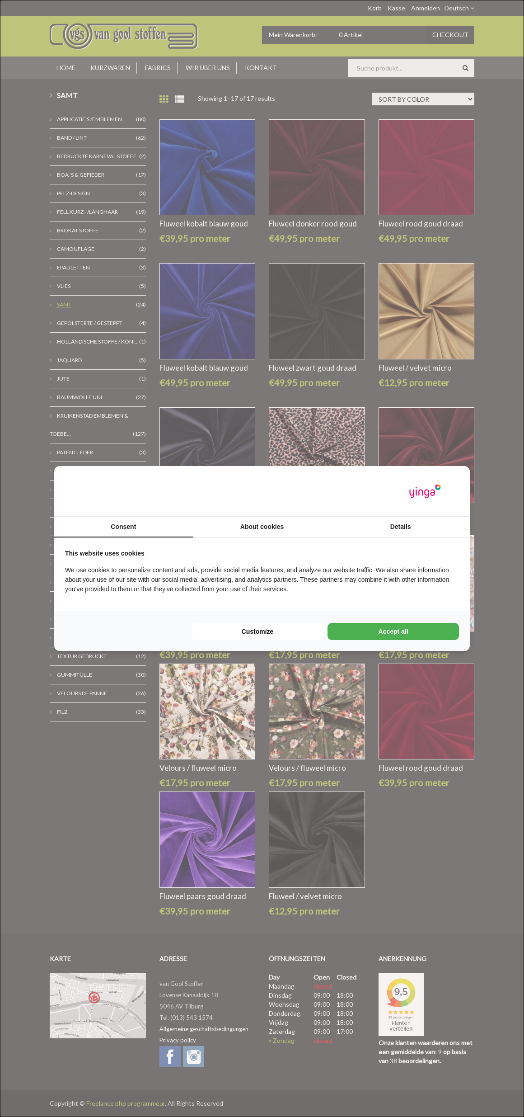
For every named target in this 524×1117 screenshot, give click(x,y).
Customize (258, 631)
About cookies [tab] (262, 526)
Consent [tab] (123, 526)
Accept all (393, 631)
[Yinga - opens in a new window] (425, 491)
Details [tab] (400, 526)
